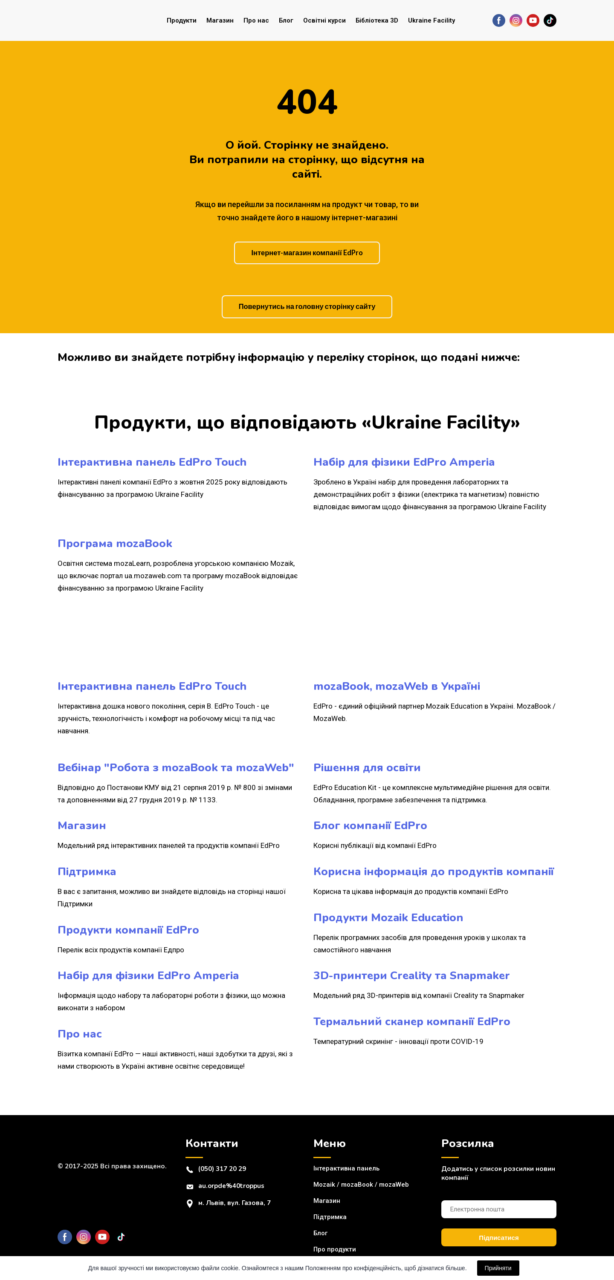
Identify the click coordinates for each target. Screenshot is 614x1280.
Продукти (182, 20)
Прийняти (498, 1268)
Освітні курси (324, 20)
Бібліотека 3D (377, 20)
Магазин (220, 20)
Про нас (256, 20)
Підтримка (330, 1217)
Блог (286, 20)
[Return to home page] (92, 20)
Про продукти (334, 1249)
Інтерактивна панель (346, 1168)
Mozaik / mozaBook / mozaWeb (361, 1184)
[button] (498, 20)
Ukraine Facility (431, 20)
